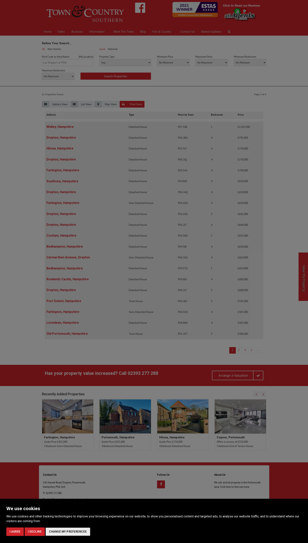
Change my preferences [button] (68, 531)
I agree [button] (15, 531)
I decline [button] (35, 531)
